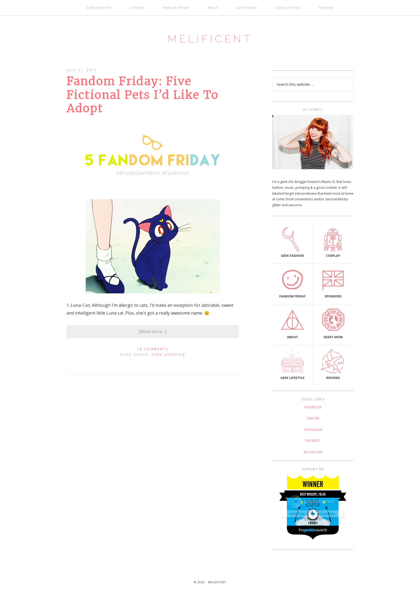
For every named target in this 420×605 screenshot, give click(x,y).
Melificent (210, 41)
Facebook (313, 412)
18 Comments (152, 353)
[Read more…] (152, 336)
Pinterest (313, 445)
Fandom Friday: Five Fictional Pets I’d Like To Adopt (142, 99)
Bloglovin (313, 456)
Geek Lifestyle (168, 359)
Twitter (312, 422)
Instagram (313, 434)
